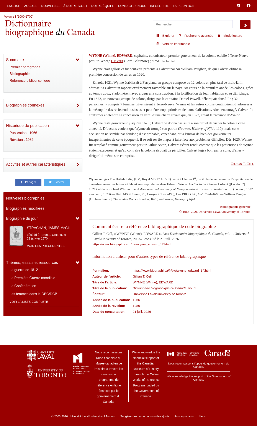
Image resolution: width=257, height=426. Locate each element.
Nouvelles (50, 6)
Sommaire (15, 60)
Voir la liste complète (29, 301)
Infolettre (159, 6)
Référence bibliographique (30, 80)
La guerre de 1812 (24, 270)
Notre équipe (102, 6)
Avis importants (184, 416)
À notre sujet (75, 6)
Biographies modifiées (25, 208)
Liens (202, 416)
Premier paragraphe (25, 67)
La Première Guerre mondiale (32, 278)
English (13, 6)
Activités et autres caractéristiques (35, 164)
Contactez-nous (132, 6)
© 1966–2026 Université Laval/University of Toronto (214, 211)
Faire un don (184, 6)
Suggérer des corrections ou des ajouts (144, 416)
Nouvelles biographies (25, 198)
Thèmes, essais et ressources (32, 262)
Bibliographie (20, 74)
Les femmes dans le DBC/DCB (33, 294)
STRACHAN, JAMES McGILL (50, 228)
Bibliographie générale (235, 206)
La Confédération (23, 286)
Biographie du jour (22, 218)
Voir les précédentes (46, 246)
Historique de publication (27, 125)
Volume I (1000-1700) (18, 16)
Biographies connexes (25, 105)
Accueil (30, 6)
